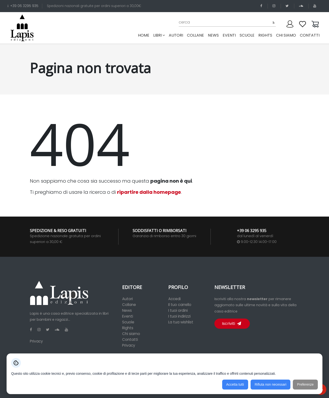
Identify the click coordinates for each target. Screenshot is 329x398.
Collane (129, 304)
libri (159, 35)
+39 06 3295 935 (23, 6)
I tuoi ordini (178, 310)
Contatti (130, 339)
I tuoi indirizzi (179, 316)
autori (176, 35)
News (127, 310)
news (213, 35)
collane (195, 35)
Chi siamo (131, 333)
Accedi (174, 298)
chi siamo (286, 35)
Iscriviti (231, 323)
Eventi (127, 316)
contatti (310, 35)
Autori (127, 298)
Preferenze (305, 384)
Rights (127, 327)
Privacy (36, 341)
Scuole (128, 322)
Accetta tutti (235, 384)
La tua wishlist (180, 322)
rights (265, 35)
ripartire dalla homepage (149, 192)
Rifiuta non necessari (271, 384)
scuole (247, 35)
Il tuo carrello (179, 304)
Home (144, 35)
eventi (229, 35)
